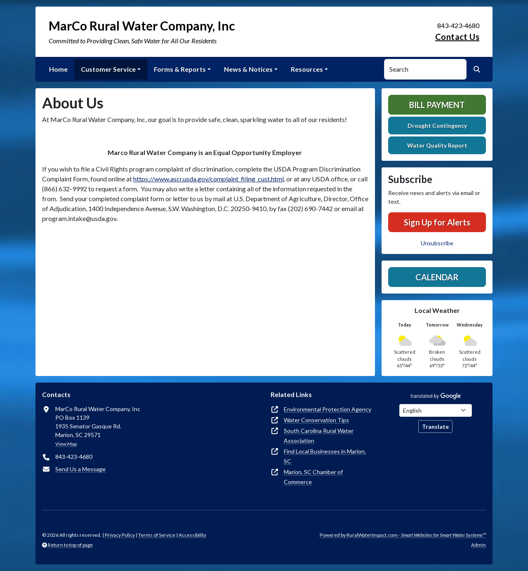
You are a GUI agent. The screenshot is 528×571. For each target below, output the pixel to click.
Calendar (437, 277)
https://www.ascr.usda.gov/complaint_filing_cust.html (208, 179)
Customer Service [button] (108, 69)
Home (58, 69)
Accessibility (192, 535)
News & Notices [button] (248, 69)
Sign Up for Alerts (437, 222)
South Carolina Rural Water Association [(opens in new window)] (319, 435)
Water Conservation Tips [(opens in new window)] (316, 419)
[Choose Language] (435, 410)
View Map (66, 444)
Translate (435, 426)
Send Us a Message (80, 468)
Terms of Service (156, 535)
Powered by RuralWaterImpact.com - (403, 535)
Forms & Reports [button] (180, 69)
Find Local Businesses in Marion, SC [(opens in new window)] (325, 456)
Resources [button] (307, 69)
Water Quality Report (437, 145)
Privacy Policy (120, 535)
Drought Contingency (437, 125)
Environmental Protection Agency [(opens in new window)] (327, 409)
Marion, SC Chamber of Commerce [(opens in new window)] (313, 476)
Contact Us (457, 37)
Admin (478, 545)
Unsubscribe (437, 243)
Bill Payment (437, 105)
